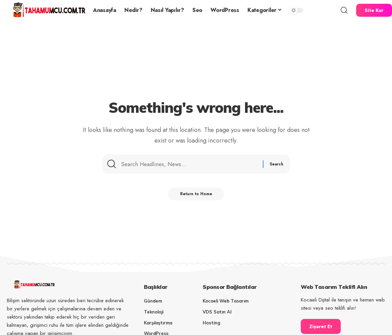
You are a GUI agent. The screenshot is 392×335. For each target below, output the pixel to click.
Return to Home (196, 196)
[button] (344, 10)
